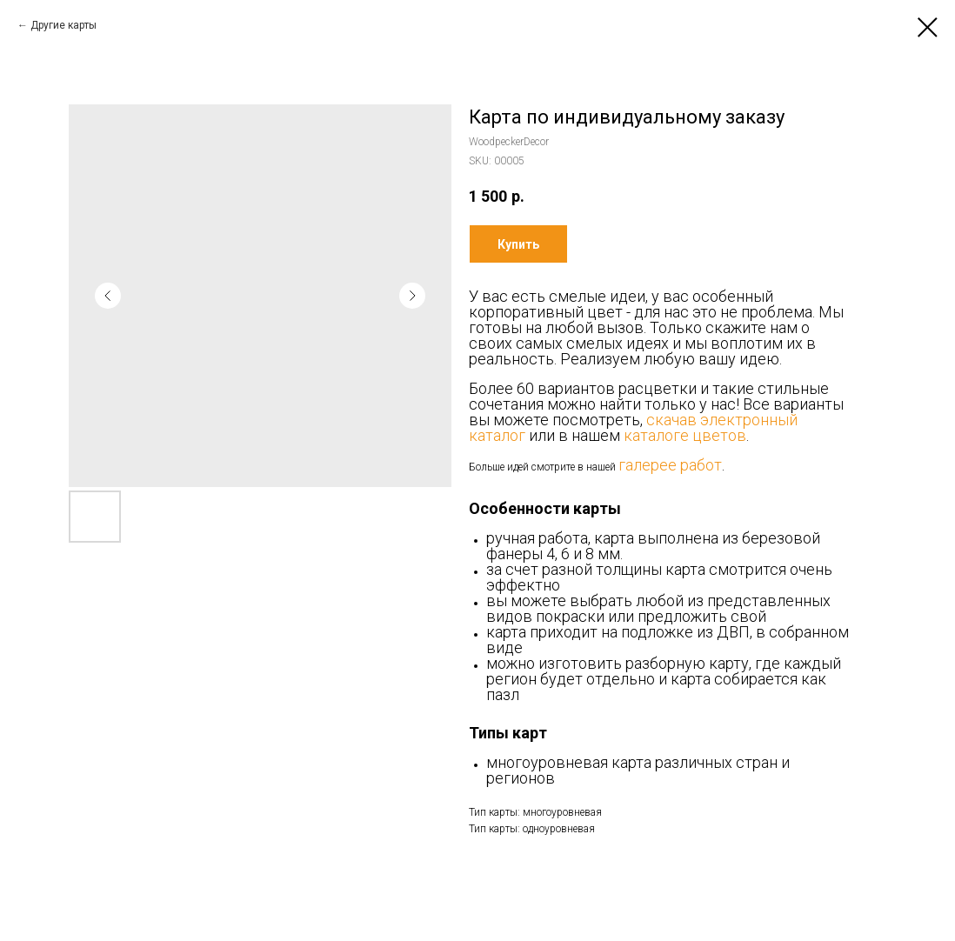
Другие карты (63, 25)
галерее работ (670, 465)
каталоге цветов (685, 435)
